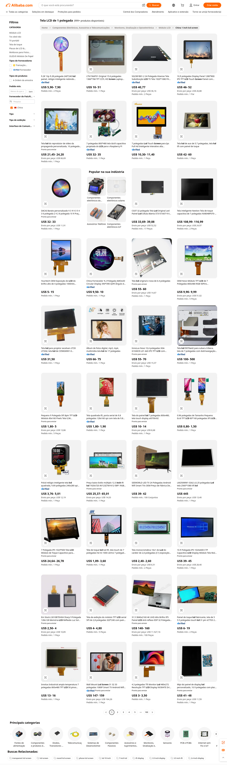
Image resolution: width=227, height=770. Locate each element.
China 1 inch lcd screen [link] (186, 27)
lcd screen (42, 758)
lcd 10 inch (105, 758)
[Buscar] (154, 5)
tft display (138, 758)
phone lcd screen (84, 758)
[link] (223, 742)
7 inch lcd (121, 758)
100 (146, 712)
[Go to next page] (152, 712)
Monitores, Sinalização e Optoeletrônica (134, 27)
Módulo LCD (165, 27)
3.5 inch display (157, 758)
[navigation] (22, 366)
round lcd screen (62, 758)
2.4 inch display (196, 758)
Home (45, 27)
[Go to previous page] (106, 712)
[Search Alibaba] (90, 5)
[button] (143, 5)
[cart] (183, 5)
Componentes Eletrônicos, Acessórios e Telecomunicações (81, 27)
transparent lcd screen (20, 758)
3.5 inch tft (177, 758)
